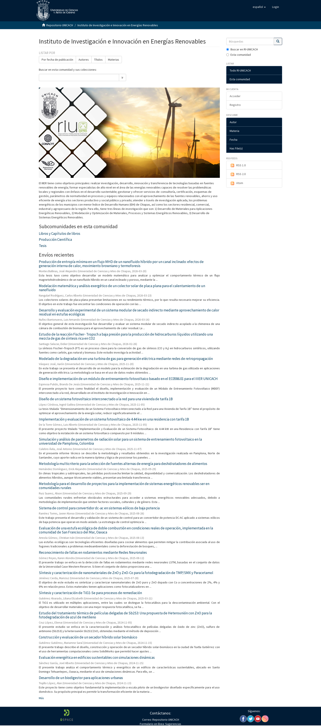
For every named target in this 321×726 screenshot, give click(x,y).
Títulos (98, 59)
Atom (236, 183)
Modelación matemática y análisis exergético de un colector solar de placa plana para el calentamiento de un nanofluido (122, 287)
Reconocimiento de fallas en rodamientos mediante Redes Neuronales (93, 552)
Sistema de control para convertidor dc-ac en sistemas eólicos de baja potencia (99, 508)
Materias (113, 59)
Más (41, 698)
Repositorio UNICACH (59, 25)
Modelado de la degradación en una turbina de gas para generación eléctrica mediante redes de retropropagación (126, 358)
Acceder (235, 96)
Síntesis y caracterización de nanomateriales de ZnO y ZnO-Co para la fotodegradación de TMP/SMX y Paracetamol (126, 572)
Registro (235, 105)
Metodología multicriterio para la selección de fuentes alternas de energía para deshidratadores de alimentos (123, 463)
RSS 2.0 (238, 174)
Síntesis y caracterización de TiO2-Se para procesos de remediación (90, 592)
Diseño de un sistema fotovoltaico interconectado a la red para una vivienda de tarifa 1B (106, 399)
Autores (84, 59)
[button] (259, 6)
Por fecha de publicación (57, 59)
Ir (122, 77)
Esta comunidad (238, 55)
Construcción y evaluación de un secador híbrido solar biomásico (88, 637)
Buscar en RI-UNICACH (242, 49)
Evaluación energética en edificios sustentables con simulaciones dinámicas (97, 657)
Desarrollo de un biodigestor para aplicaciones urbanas (81, 677)
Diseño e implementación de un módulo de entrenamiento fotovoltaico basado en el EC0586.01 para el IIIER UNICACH (128, 378)
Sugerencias (173, 724)
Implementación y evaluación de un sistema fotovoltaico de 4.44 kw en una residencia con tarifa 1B (114, 419)
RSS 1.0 (238, 165)
